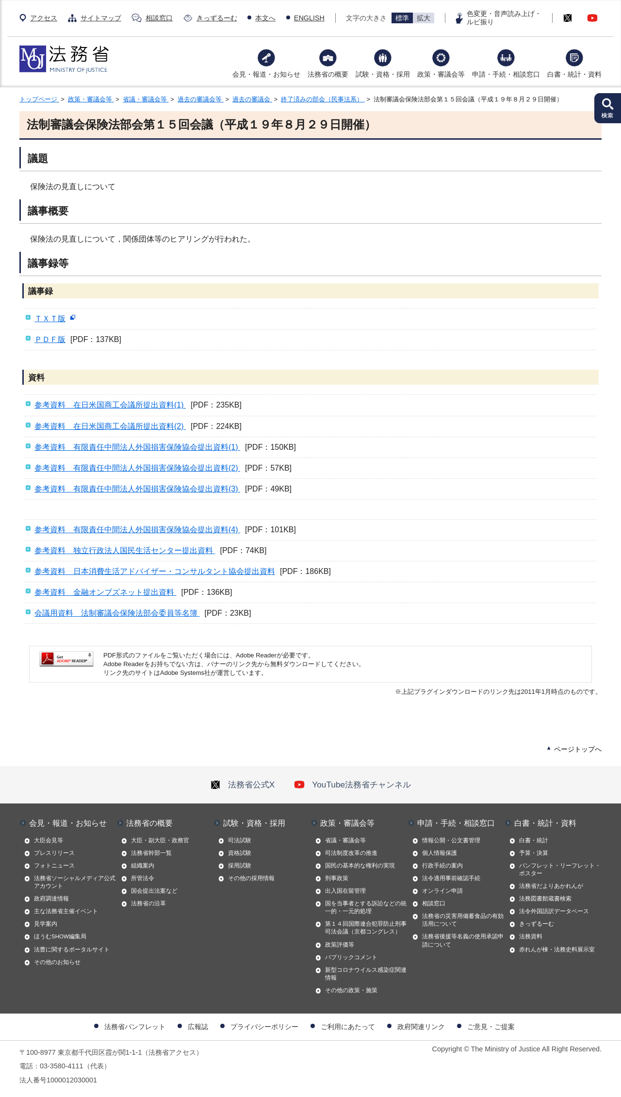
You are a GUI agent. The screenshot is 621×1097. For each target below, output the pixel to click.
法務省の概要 (328, 74)
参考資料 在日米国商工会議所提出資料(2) (110, 426)
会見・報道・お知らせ (266, 74)
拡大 (423, 18)
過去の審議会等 (201, 99)
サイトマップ (101, 18)
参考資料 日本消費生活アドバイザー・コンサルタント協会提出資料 (154, 571)
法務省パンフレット (134, 1027)
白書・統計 (533, 840)
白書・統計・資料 (574, 74)
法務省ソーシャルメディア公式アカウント (74, 882)
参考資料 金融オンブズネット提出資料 (105, 592)
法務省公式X (242, 784)
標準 (402, 18)
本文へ (265, 18)
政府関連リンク (421, 1027)
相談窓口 (159, 18)
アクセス (43, 18)
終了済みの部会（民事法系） (323, 99)
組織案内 (142, 865)
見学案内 (45, 924)
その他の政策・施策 (351, 990)
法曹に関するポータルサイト (72, 949)
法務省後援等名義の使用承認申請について (463, 940)
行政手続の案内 (442, 865)
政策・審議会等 (441, 74)
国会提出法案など (154, 891)
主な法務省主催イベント (66, 911)
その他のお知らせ (57, 962)
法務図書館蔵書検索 (545, 898)
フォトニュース (54, 865)
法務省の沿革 (148, 903)
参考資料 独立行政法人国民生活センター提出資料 (124, 550)
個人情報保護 (439, 853)
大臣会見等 (48, 840)
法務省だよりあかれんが (551, 886)
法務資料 (530, 936)
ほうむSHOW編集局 (60, 936)
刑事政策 (336, 878)
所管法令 (142, 878)
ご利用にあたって (348, 1027)
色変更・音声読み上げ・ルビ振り (504, 18)
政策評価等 (339, 945)
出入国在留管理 (345, 891)
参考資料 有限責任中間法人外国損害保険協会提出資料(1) (137, 447)
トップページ (39, 99)
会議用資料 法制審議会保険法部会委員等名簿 (116, 613)
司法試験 (239, 840)
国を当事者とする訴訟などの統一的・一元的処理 (366, 907)
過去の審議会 (252, 99)
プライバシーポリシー (264, 1027)
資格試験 (239, 853)
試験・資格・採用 (383, 74)
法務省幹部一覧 (151, 853)
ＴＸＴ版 (49, 318)
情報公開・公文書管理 (451, 840)
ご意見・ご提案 (491, 1027)
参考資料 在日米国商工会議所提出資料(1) (110, 405)
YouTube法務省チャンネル (352, 784)
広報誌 (198, 1027)
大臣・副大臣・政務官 (160, 840)
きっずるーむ (216, 18)
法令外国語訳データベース (554, 911)
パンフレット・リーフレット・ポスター (560, 869)
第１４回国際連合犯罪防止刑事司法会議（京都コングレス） (366, 927)
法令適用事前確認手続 (451, 878)
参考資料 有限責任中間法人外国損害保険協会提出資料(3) (137, 489)
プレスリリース (54, 853)
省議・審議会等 (146, 99)
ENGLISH (309, 18)
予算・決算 (533, 853)
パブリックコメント (351, 957)
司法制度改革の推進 (351, 853)
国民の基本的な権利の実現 (360, 865)
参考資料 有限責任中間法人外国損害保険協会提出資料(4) (137, 529)
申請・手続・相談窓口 (506, 74)
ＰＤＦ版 (49, 339)
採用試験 (239, 865)
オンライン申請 (442, 891)
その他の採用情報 (251, 878)
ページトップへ (578, 749)
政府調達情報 (51, 898)
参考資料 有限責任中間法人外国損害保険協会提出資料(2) (137, 468)
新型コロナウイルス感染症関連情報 (366, 974)
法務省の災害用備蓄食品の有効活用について (463, 920)
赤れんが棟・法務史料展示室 (557, 949)
